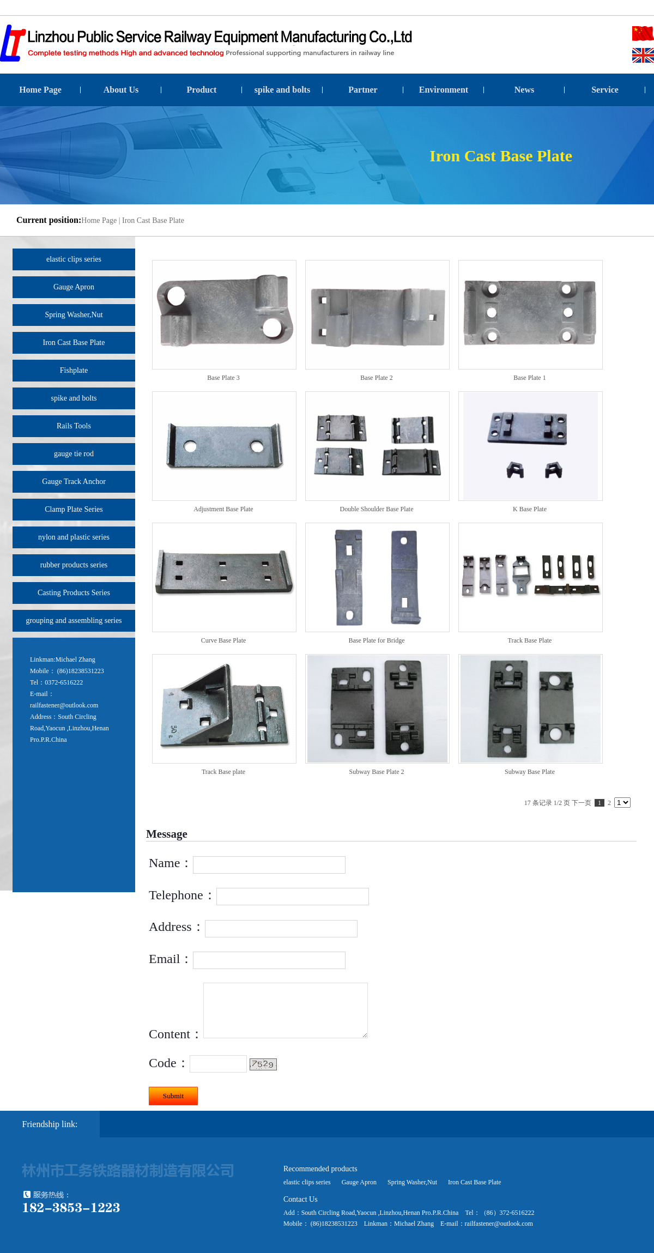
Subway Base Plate (530, 772)
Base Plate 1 (529, 378)
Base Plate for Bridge (377, 640)
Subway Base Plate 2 (376, 772)
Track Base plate (223, 772)
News (524, 89)
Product (202, 89)
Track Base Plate (530, 640)
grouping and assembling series (74, 620)
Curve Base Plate (223, 640)
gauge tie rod (74, 454)
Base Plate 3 (223, 378)
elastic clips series (73, 259)
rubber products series (74, 565)
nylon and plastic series (74, 537)
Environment (443, 89)
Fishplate (74, 370)
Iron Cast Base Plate (153, 220)
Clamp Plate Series (74, 509)
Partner (362, 89)
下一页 (581, 803)
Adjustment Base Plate (223, 509)
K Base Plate (530, 509)
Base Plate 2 (376, 378)
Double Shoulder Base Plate (377, 509)
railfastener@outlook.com (64, 705)
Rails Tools (74, 426)
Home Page (40, 89)
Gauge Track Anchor (74, 481)
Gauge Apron (73, 287)
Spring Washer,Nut (73, 315)
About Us (121, 89)
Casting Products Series (74, 593)
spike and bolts (282, 89)
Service (605, 89)
